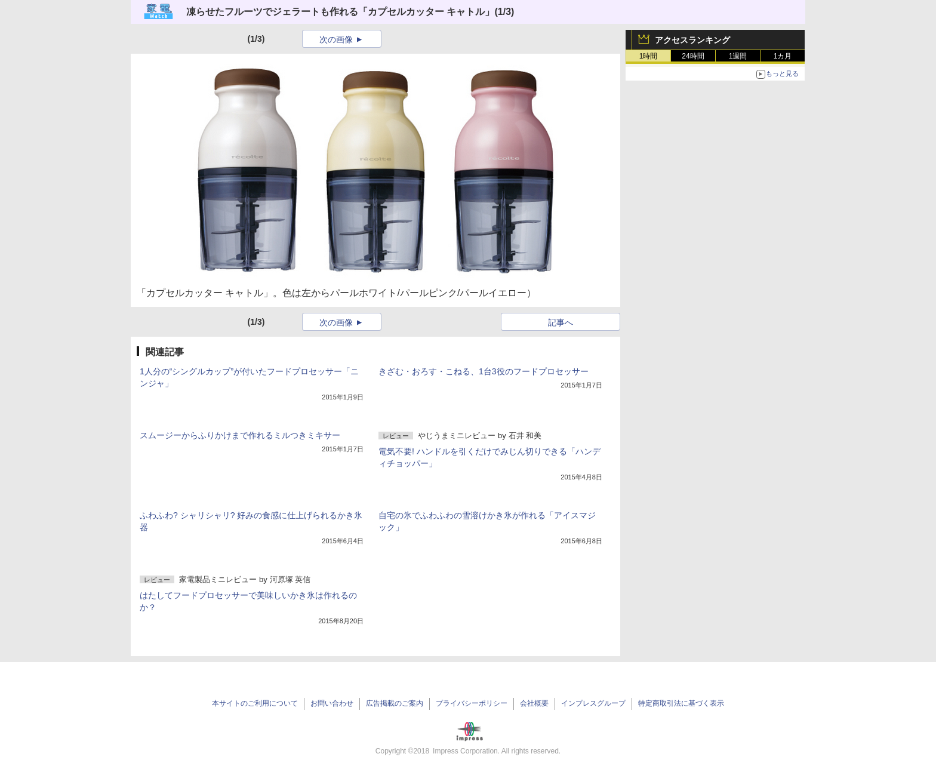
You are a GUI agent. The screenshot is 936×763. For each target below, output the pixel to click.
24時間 (693, 56)
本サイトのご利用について (255, 703)
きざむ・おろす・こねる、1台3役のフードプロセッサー (483, 371)
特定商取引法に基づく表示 (681, 703)
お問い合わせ (331, 703)
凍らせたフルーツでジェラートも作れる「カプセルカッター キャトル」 (340, 12)
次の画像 (336, 39)
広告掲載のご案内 (394, 703)
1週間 (738, 56)
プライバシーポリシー (471, 703)
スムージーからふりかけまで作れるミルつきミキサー (240, 435)
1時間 (648, 56)
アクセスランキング (692, 40)
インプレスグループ (593, 703)
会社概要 (534, 703)
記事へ (560, 322)
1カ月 (783, 56)
